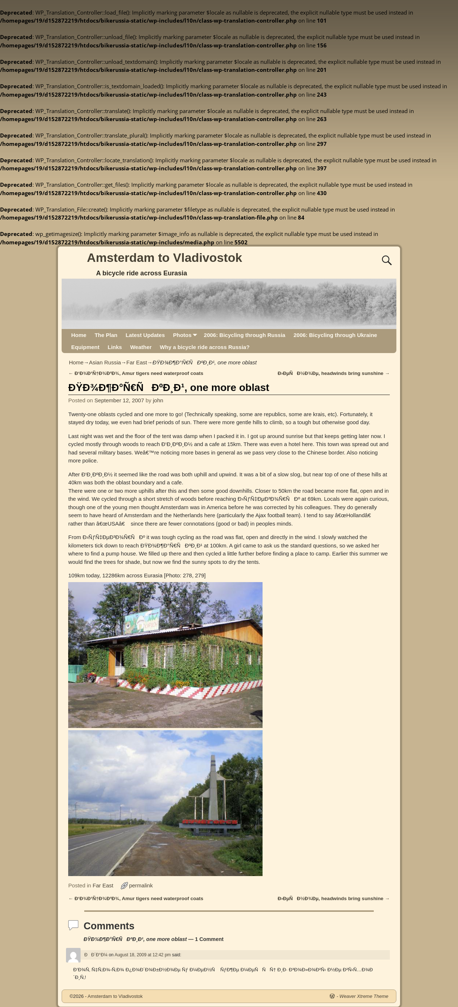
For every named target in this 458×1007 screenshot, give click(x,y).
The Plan (105, 335)
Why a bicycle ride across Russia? (204, 347)
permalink (141, 885)
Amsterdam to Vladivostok (164, 257)
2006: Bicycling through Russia (244, 335)
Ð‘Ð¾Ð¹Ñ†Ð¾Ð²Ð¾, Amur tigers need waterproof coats (135, 373)
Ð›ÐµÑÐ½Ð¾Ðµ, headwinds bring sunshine (334, 373)
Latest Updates (145, 335)
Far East (137, 362)
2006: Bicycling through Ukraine (335, 335)
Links (115, 347)
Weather (141, 347)
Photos (186, 335)
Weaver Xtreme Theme (363, 996)
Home (78, 335)
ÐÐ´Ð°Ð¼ (95, 954)
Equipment (85, 347)
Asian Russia (105, 362)
